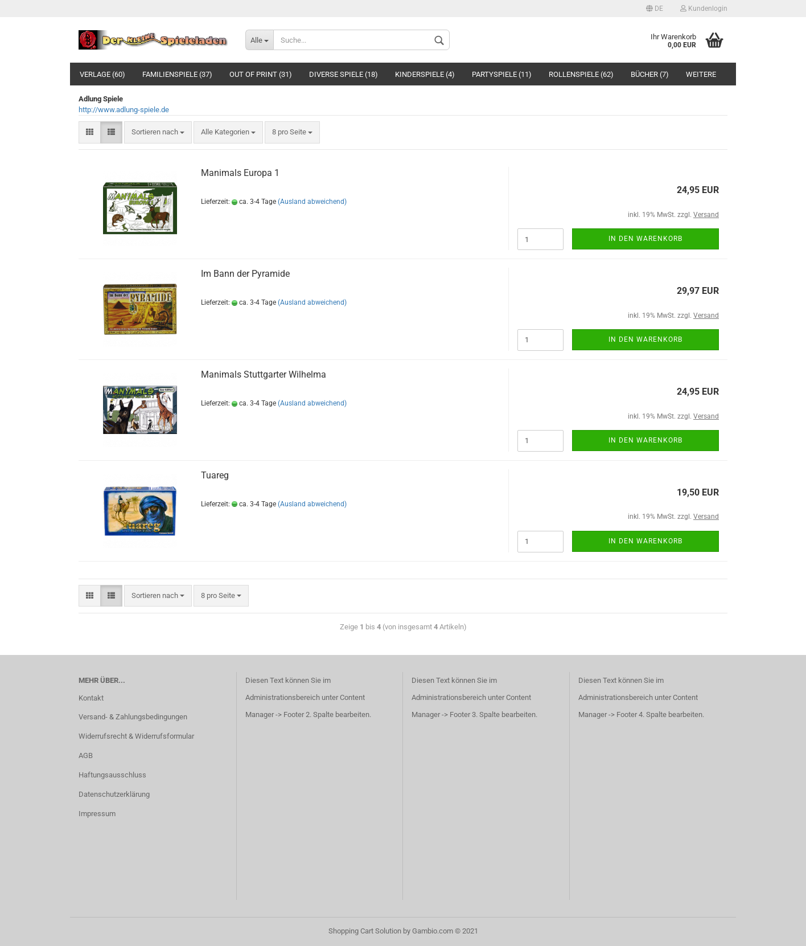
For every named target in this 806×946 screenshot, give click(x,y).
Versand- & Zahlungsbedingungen (133, 716)
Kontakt (91, 698)
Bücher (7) (650, 74)
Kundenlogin (703, 9)
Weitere (701, 74)
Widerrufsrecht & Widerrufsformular (136, 736)
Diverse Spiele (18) (343, 74)
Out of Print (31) (260, 74)
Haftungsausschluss (112, 775)
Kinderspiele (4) (425, 74)
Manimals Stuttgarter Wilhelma (263, 374)
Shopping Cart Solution (364, 931)
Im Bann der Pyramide (245, 273)
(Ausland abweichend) (312, 202)
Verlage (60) (102, 74)
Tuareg (215, 475)
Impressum (97, 813)
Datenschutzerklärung (114, 794)
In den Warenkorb (645, 239)
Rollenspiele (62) (581, 74)
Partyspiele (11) (502, 74)
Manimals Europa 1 (240, 172)
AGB (86, 755)
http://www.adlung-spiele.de (124, 109)
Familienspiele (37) (177, 74)
